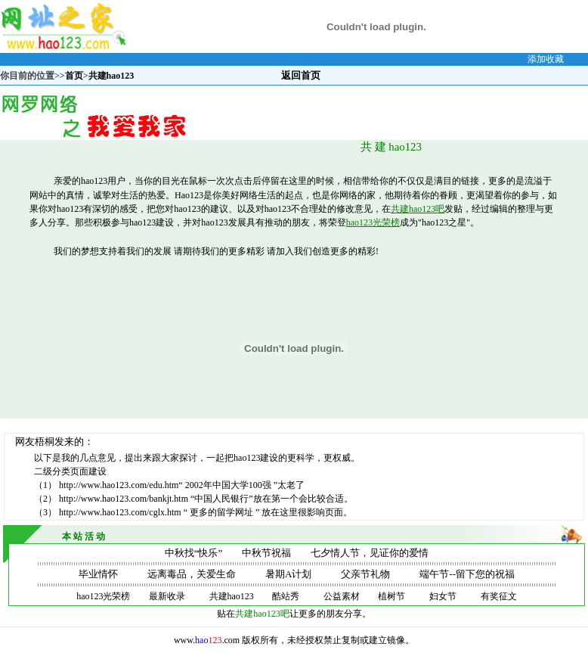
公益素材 (341, 596)
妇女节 (442, 596)
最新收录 (167, 596)
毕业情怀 (98, 574)
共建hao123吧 (417, 209)
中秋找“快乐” (194, 552)
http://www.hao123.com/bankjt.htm (124, 498)
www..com (207, 640)
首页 (74, 75)
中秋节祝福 (266, 552)
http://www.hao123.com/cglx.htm (121, 512)
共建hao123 (231, 596)
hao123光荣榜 (373, 222)
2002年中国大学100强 (229, 485)
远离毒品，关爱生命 (191, 574)
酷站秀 (285, 596)
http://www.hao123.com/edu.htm (118, 485)
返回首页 (300, 75)
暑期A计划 (288, 574)
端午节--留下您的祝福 (467, 574)
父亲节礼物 (365, 574)
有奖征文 (499, 596)
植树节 (391, 596)
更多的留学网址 (222, 512)
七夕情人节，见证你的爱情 (370, 552)
